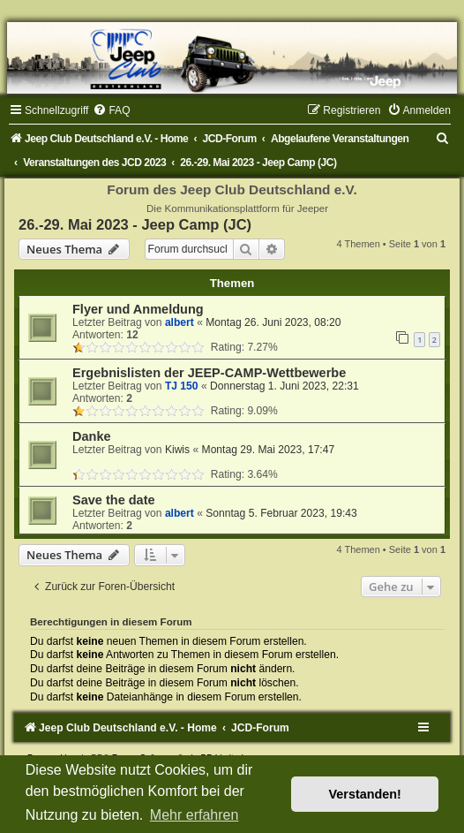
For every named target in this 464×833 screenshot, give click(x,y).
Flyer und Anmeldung (138, 309)
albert (179, 322)
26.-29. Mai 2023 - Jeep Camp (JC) (135, 224)
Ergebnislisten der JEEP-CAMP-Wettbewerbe (209, 373)
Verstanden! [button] (365, 794)
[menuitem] (111, 110)
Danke (91, 436)
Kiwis (177, 449)
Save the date (113, 500)
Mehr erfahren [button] (194, 814)
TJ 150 (181, 386)
